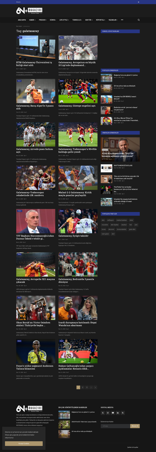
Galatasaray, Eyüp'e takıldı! (73, 235)
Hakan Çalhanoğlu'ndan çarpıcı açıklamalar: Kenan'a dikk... (75, 367)
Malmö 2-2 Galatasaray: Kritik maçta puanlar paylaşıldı (75, 194)
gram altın (132, 229)
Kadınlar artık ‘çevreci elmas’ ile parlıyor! (125, 108)
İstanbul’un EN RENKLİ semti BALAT (125, 97)
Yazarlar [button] (113, 20)
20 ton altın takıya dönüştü (124, 86)
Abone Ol (135, 426)
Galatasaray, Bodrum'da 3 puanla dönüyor (76, 280)
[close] (43, 429)
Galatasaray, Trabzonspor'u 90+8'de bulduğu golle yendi (77, 150)
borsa (104, 229)
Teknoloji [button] (77, 20)
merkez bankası (122, 220)
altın (103, 220)
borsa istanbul (121, 229)
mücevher (105, 225)
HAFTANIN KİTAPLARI (123, 165)
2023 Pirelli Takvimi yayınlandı (84, 422)
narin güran (105, 234)
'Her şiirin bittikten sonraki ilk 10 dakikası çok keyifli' (126, 177)
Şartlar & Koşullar (132, 447)
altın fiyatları (114, 225)
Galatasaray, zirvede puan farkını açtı (34, 150)
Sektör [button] (89, 20)
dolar (131, 220)
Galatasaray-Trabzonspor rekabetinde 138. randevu (30, 194)
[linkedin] (118, 413)
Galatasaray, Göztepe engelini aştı (76, 105)
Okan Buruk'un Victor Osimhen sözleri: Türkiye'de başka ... (33, 324)
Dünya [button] (53, 20)
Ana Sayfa (22, 20)
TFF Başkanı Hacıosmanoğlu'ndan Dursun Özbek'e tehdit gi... (35, 237)
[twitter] (103, 413)
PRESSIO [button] (42, 20)
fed (130, 225)
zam (136, 225)
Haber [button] (32, 20)
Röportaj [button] (100, 20)
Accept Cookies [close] (24, 443)
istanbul (123, 225)
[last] (95, 387)
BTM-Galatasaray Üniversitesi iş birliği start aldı (34, 64)
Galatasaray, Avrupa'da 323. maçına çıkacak (35, 280)
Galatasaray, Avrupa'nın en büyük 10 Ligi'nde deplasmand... (77, 64)
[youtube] (113, 413)
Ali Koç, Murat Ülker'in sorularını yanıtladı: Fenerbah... (126, 119)
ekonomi (111, 229)
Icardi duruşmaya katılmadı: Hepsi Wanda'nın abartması (77, 324)
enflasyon (110, 220)
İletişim (18, 2)
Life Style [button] (64, 20)
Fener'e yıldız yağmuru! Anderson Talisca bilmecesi (34, 367)
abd (113, 234)
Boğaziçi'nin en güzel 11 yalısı (126, 75)
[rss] (123, 413)
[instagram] (108, 413)
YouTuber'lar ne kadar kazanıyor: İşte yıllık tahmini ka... (126, 189)
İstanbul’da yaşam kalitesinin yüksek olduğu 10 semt (125, 200)
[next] (90, 387)
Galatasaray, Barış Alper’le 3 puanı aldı (35, 107)
